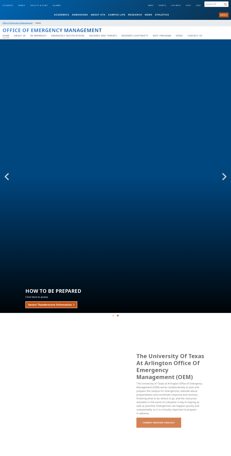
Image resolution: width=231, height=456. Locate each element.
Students (8, 5)
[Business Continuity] (135, 35)
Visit (188, 5)
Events (162, 5)
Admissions (80, 14)
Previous (7, 176)
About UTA (98, 14)
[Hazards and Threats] (103, 35)
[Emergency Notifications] (67, 35)
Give (198, 5)
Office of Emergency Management (17, 23)
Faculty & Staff (39, 5)
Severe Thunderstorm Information (54, 304)
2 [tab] (117, 316)
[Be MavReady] (38, 35)
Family (21, 5)
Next (224, 176)
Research (135, 14)
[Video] (179, 35)
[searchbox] (214, 4)
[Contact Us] (195, 35)
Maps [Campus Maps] (151, 5)
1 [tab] (113, 316)
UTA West (176, 5)
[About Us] (20, 35)
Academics (61, 14)
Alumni (57, 5)
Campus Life (116, 14)
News (148, 14)
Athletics (162, 14)
